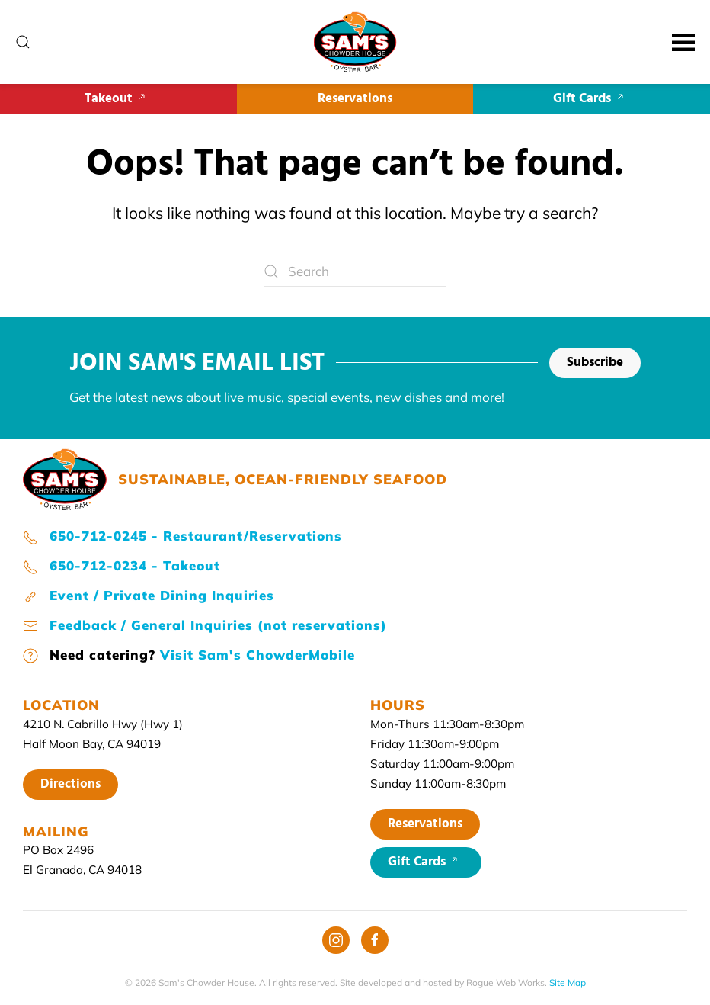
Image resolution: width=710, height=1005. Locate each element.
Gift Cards (591, 98)
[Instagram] (336, 940)
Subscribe (595, 362)
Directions (70, 784)
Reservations (355, 98)
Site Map (567, 982)
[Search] (355, 271)
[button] (22, 42)
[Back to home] (355, 42)
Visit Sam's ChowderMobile (257, 655)
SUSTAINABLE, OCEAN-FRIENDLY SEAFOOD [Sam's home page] (282, 479)
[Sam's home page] (65, 478)
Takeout (118, 98)
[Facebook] (375, 940)
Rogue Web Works (505, 982)
